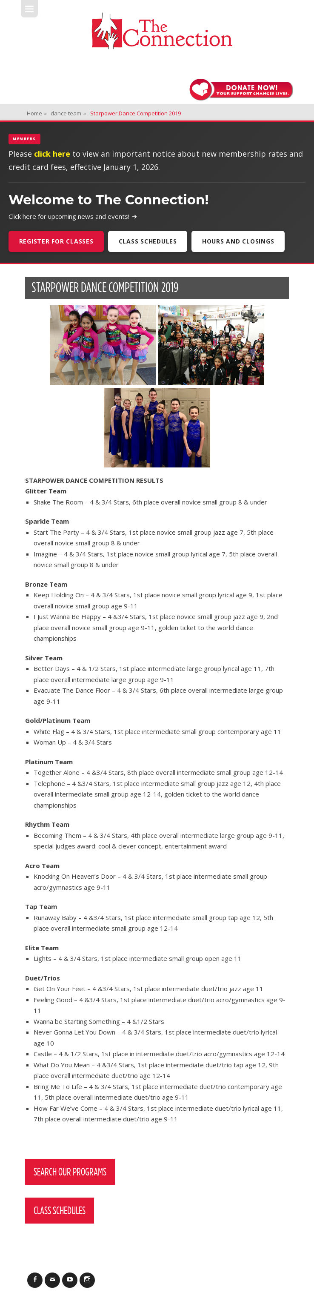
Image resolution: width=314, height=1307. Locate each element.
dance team (68, 113)
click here (52, 154)
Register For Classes (56, 241)
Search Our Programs (70, 1171)
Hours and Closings (238, 241)
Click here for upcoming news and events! (73, 216)
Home (37, 113)
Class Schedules (148, 241)
